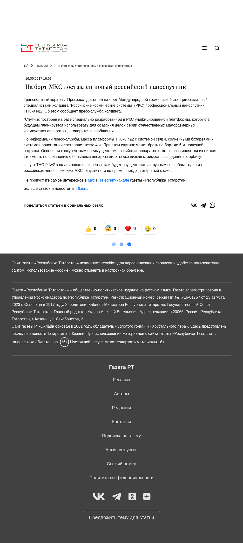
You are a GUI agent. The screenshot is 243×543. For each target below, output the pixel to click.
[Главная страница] (44, 48)
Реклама (121, 379)
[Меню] (204, 48)
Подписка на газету (121, 435)
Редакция (121, 407)
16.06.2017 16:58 (38, 78)
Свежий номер (121, 463)
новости (42, 65)
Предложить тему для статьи (121, 517)
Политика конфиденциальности (121, 477)
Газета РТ (121, 367)
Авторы (121, 393)
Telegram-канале (114, 180)
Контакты (121, 421)
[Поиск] (217, 48)
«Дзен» (81, 188)
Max (91, 180)
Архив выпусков (121, 449)
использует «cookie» (98, 263)
